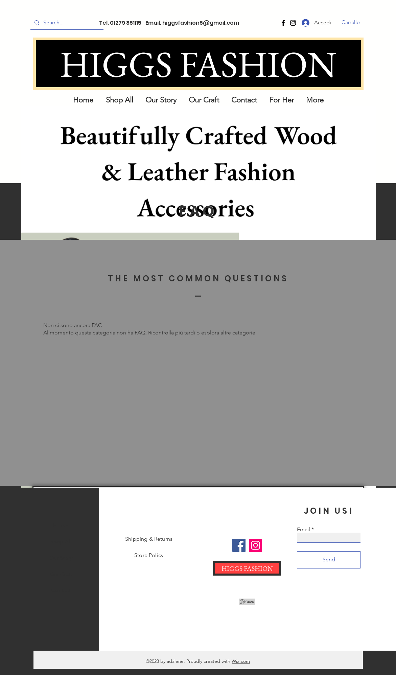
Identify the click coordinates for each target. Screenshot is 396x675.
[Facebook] (283, 23)
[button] (351, 22)
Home (61, 525)
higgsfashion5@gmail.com (200, 23)
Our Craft (61, 574)
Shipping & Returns (148, 539)
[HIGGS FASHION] (198, 64)
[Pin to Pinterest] (247, 602)
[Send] (328, 559)
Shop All (60, 541)
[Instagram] (293, 23)
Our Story (60, 558)
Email (303, 529)
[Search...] (66, 22)
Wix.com (241, 661)
